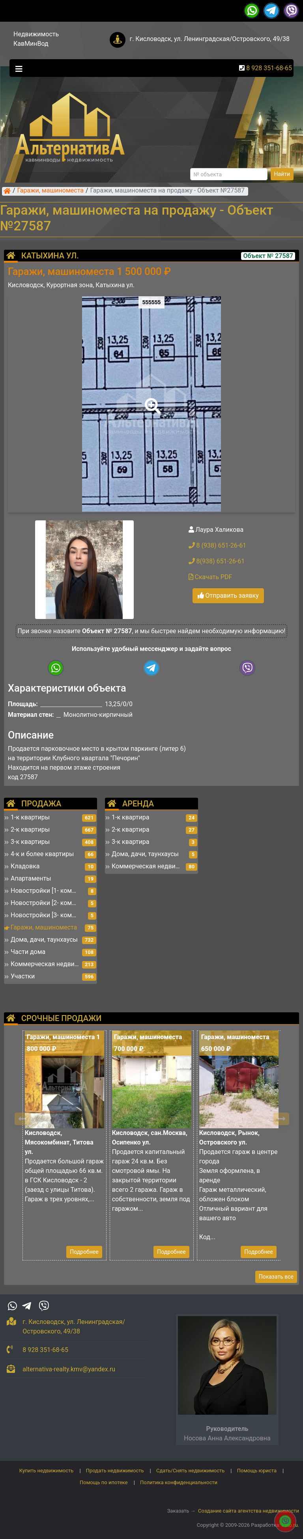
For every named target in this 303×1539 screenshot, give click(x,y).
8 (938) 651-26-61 (218, 545)
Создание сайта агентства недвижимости (248, 1511)
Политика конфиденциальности (178, 1482)
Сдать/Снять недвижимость (190, 1471)
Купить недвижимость (46, 1471)
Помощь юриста (257, 1471)
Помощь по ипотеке (104, 1482)
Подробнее (84, 1252)
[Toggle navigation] (17, 68)
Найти (282, 174)
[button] (151, 400)
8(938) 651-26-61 (217, 561)
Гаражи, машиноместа (50, 191)
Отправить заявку (228, 595)
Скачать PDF (210, 577)
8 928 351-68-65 (269, 68)
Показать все (276, 1276)
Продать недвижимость (115, 1471)
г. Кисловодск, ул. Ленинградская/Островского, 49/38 (209, 39)
